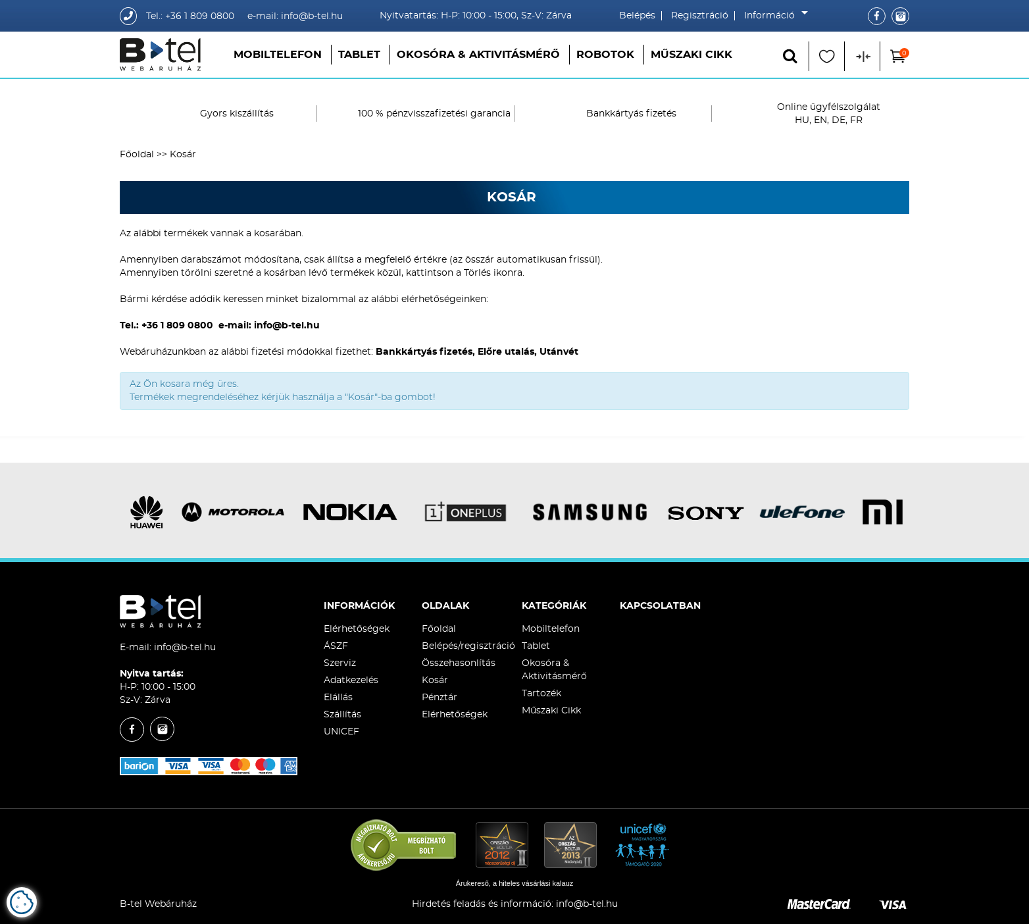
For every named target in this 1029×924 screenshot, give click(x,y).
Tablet (359, 54)
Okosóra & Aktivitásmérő (478, 54)
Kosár (435, 680)
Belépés (637, 15)
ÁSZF (336, 646)
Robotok (605, 54)
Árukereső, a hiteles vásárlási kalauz (515, 883)
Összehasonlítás (458, 663)
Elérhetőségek (356, 629)
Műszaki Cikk (691, 54)
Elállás (338, 697)
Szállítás (342, 714)
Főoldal (137, 154)
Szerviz (340, 663)
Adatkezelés (351, 680)
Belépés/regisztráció (468, 646)
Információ (772, 15)
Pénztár (439, 697)
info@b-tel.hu (185, 647)
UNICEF (341, 731)
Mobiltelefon (278, 54)
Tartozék (541, 693)
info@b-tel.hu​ (587, 904)
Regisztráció (699, 15)
